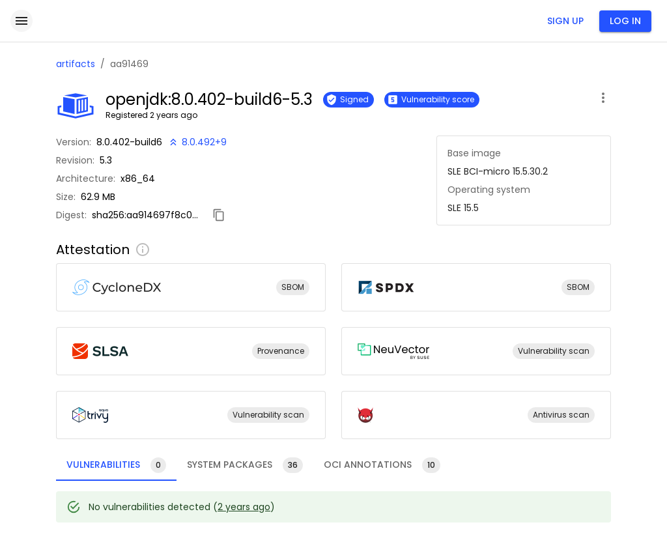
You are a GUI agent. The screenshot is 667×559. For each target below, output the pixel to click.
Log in (625, 20)
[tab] (116, 465)
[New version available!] (197, 142)
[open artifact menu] (603, 98)
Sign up (565, 20)
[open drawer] (21, 21)
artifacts (75, 63)
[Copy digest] (219, 215)
